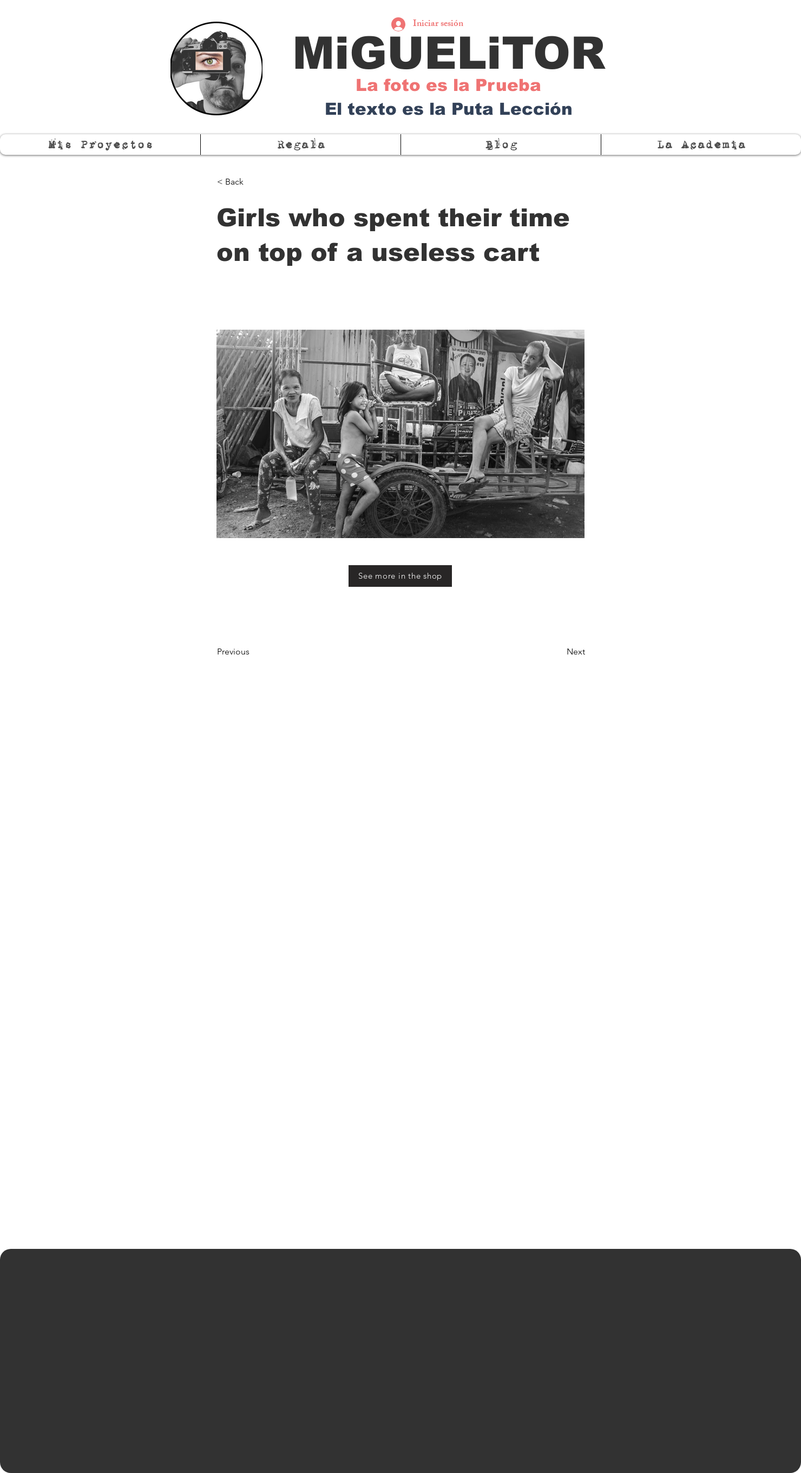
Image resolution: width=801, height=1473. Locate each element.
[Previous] (252, 652)
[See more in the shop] (400, 576)
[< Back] (252, 182)
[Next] (558, 652)
